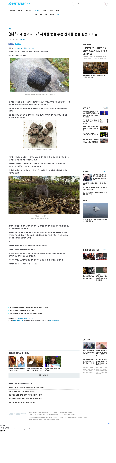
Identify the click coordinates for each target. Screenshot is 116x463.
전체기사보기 (104, 414)
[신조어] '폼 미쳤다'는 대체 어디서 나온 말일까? (94, 184)
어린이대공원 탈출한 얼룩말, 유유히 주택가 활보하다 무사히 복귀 (25, 395)
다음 (107, 108)
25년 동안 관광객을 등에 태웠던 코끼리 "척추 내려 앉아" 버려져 (25, 398)
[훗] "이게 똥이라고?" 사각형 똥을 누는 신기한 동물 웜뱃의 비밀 (95, 193)
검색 (105, 4)
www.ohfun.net (18, 321)
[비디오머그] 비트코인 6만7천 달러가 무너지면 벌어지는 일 (95, 51)
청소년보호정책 (68, 412)
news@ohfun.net (54, 321)
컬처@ (25, 48)
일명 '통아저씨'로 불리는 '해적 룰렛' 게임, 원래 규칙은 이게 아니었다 (89, 362)
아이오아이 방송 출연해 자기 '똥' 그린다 (22, 310)
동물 (58, 15)
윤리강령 (62, 412)
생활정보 (52, 15)
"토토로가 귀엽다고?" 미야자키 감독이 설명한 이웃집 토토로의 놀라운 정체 (101, 362)
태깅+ (21, 48)
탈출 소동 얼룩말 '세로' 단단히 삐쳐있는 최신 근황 (22, 391)
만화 (41, 15)
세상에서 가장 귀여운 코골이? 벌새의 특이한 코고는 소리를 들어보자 (26, 388)
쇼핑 (46, 15)
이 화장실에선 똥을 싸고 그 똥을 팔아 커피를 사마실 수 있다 (29, 307)
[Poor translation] (4, 431)
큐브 (29, 48)
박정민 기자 (22, 39)
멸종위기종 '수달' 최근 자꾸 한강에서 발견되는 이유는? (23, 402)
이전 (105, 108)
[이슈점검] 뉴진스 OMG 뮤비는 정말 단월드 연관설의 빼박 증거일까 (95, 188)
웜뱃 (16, 48)
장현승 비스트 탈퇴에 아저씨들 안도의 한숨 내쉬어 (26, 314)
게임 (36, 15)
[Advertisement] (58, 20)
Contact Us (56, 412)
